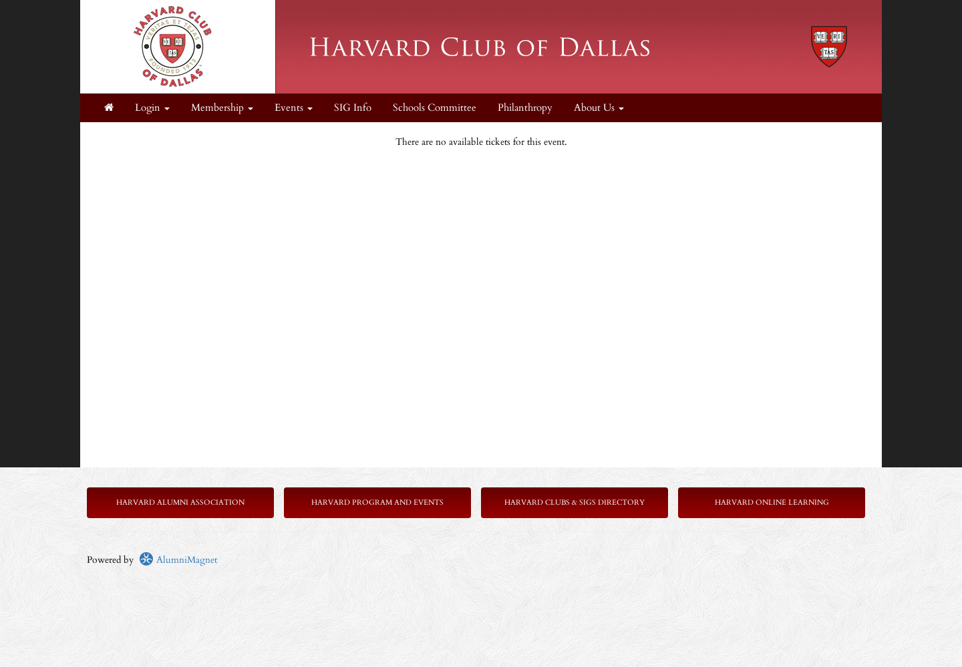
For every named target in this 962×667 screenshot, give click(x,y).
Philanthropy (525, 108)
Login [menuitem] (152, 108)
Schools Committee (434, 108)
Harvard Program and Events (377, 502)
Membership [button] (222, 108)
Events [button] (294, 108)
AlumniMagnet (178, 559)
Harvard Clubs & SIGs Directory (574, 502)
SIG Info (352, 108)
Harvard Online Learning (772, 502)
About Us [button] (599, 108)
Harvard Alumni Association (180, 502)
